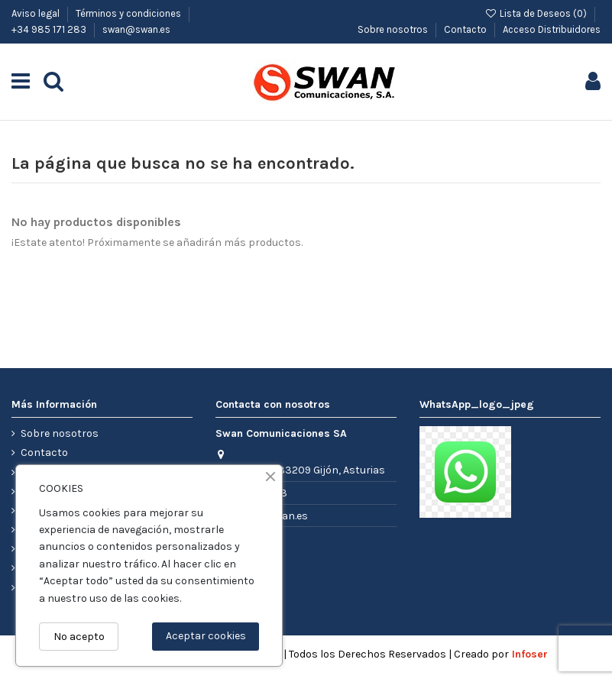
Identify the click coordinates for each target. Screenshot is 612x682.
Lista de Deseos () (536, 13)
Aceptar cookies (206, 635)
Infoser (530, 654)
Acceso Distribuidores (552, 29)
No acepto (79, 636)
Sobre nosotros (394, 29)
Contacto (466, 29)
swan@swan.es (136, 29)
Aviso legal (36, 13)
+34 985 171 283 (50, 29)
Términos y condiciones (129, 13)
